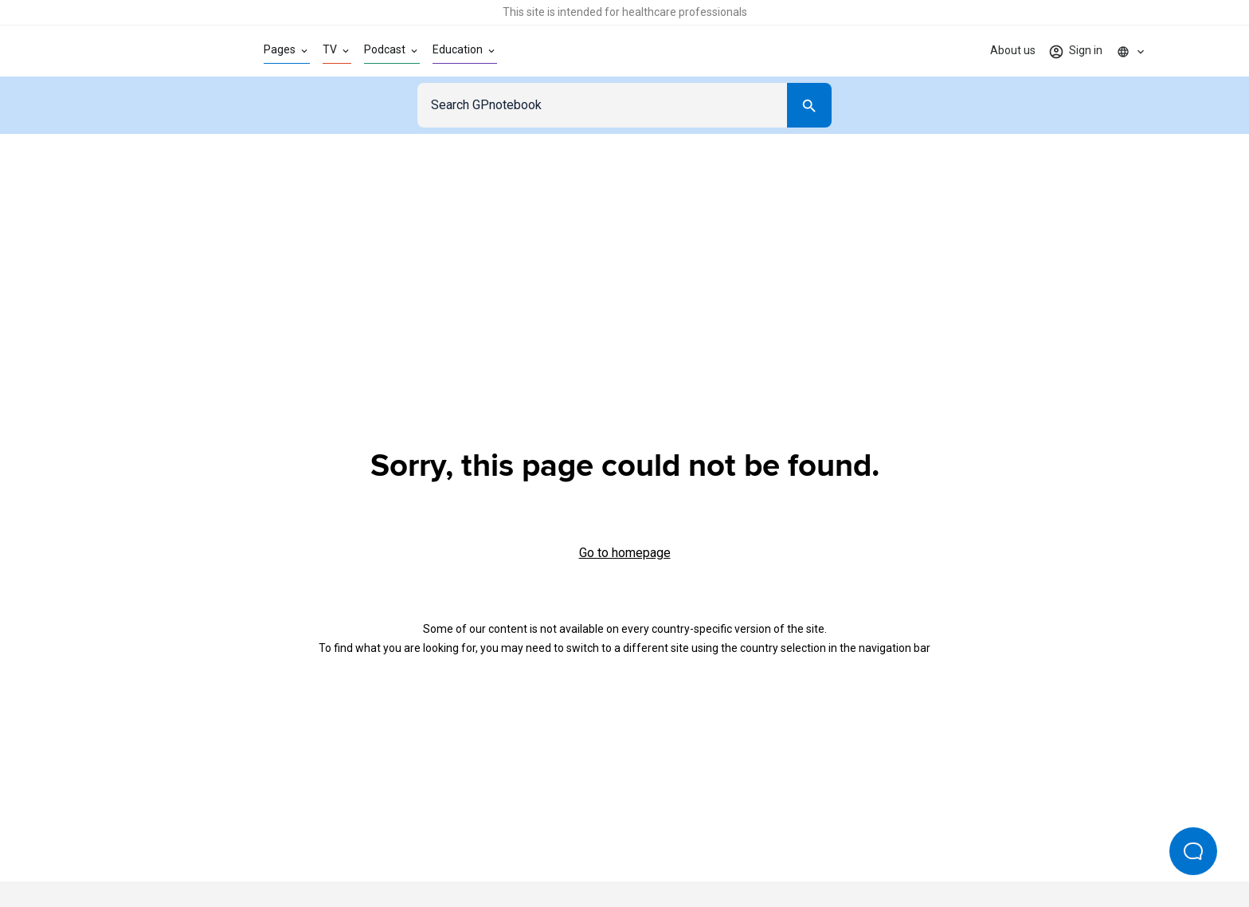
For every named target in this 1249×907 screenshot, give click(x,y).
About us (1013, 50)
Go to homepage (625, 552)
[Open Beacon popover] (1193, 851)
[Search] (809, 105)
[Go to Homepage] (157, 51)
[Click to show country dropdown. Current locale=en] (1131, 51)
